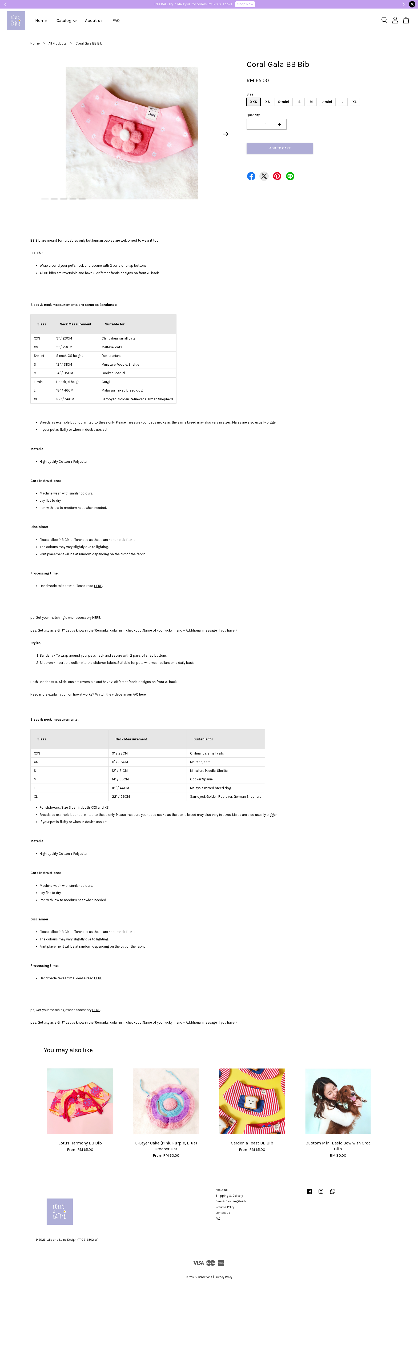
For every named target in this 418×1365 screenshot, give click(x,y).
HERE (98, 586)
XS (267, 102)
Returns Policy (225, 1207)
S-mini (283, 102)
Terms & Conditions (199, 1277)
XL (354, 102)
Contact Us (223, 1213)
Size (250, 94)
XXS (253, 102)
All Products (58, 43)
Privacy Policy (223, 1277)
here (142, 694)
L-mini (326, 102)
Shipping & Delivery (229, 1196)
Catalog (67, 20)
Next (226, 134)
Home (41, 20)
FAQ (116, 20)
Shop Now (245, 4)
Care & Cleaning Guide (231, 1201)
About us (94, 20)
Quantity (253, 115)
